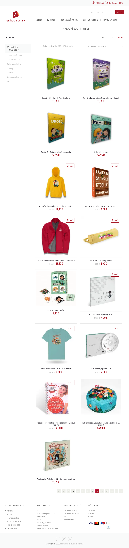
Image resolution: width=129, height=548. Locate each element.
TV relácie (51, 19)
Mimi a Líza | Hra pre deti (47, 529)
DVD (8, 81)
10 (107, 491)
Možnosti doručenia (72, 513)
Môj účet (91, 510)
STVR (39, 519)
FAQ (65, 516)
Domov (39, 19)
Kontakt (86, 28)
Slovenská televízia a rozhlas (72, 544)
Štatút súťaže (42, 525)
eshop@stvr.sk (14, 528)
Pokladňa (91, 513)
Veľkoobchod (69, 519)
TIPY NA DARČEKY (110, 19)
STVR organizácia (44, 522)
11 (112, 491)
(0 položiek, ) (116, 3)
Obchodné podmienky (46, 513)
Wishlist (91, 516)
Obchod (111, 37)
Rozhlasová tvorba (69, 19)
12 (117, 491)
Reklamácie (41, 516)
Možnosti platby (70, 510)
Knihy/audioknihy (90, 19)
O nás (39, 510)
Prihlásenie (99, 3)
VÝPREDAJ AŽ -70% (70, 28)
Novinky (10, 68)
